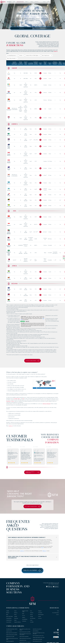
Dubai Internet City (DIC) (10, 635)
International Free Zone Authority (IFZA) (25, 642)
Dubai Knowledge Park (10, 640)
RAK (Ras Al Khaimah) (46, 402)
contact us (55, 51)
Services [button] (33, 1)
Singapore (39, 609)
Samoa (31, 619)
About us (38, 1)
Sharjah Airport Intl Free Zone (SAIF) (39, 636)
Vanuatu (39, 615)
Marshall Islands (24, 618)
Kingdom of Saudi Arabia (25, 610)
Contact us (43, 1)
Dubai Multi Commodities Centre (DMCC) (25, 629)
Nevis (31, 609)
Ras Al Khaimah (32, 617)
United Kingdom (41, 613)
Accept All (22, 321)
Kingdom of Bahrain (17, 621)
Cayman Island (8, 621)
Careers (57, 613)
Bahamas (7, 611)
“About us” (45, 549)
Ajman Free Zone (9, 630)
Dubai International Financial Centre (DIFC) (12, 638)
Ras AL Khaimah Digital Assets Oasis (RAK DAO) (39, 632)
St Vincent (40, 617)
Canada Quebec (9, 617)
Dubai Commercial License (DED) (11, 633)
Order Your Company (26, 1)
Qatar (23, 612)
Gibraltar (15, 615)
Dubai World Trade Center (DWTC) (25, 637)
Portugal (31, 615)
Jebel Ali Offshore (36, 630)
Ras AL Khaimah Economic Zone (38, 634)
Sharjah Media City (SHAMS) (37, 638)
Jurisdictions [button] (15, 1)
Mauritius (31, 611)
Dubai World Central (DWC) (24, 635)
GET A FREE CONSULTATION (33, 505)
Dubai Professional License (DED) (25, 630)
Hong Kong (8, 400)
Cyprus (12, 400)
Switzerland (40, 611)
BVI (23, 397)
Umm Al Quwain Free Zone (37, 640)
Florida (15, 613)
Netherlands (24, 620)
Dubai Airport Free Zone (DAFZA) (11, 631)
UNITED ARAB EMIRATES (43, 28)
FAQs (58, 609)
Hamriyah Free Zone (23, 639)
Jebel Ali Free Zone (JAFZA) (37, 628)
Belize (19, 397)
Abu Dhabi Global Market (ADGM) (11, 628)
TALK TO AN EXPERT (33, 569)
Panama (31, 613)
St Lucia (23, 614)
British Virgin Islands (9, 615)
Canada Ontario (9, 619)
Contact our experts (33, 359)
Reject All (27, 321)
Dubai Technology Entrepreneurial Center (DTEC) (25, 633)
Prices (21, 1)
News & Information (55, 611)
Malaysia (23, 616)
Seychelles (15, 397)
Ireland (15, 619)
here (42, 546)
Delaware (15, 611)
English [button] (53, 1)
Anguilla (7, 609)
